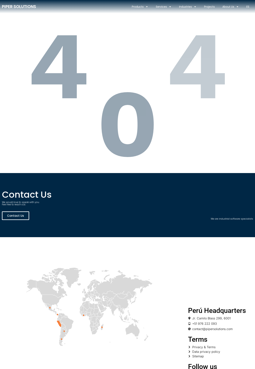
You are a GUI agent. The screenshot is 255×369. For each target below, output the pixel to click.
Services (163, 6)
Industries (187, 6)
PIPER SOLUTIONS (19, 6)
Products (140, 6)
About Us (230, 6)
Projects (209, 7)
